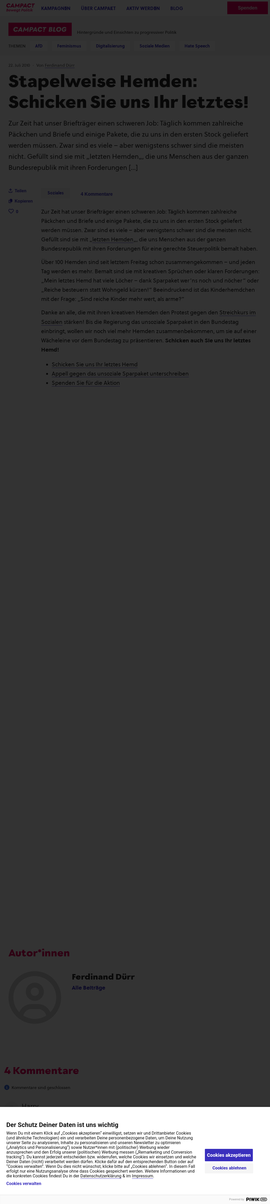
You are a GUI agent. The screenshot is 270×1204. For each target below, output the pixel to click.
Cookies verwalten (23, 1184)
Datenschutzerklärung (101, 1175)
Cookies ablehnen (230, 1168)
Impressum (142, 1175)
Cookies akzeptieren (229, 1155)
